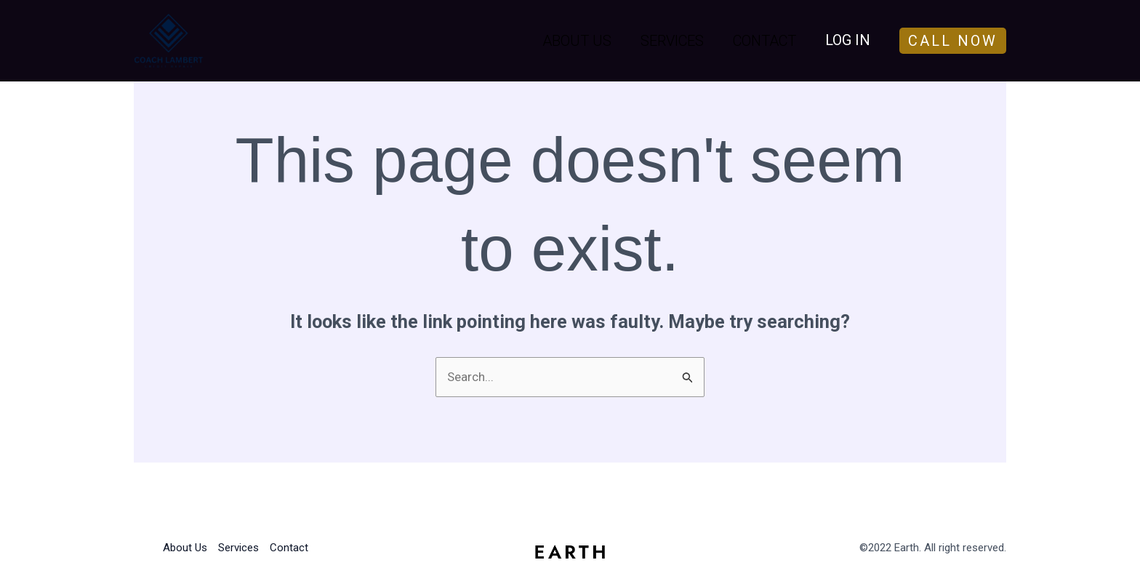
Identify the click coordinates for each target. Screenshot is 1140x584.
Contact (764, 40)
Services (672, 40)
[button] (963, 41)
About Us (576, 40)
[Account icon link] (847, 41)
